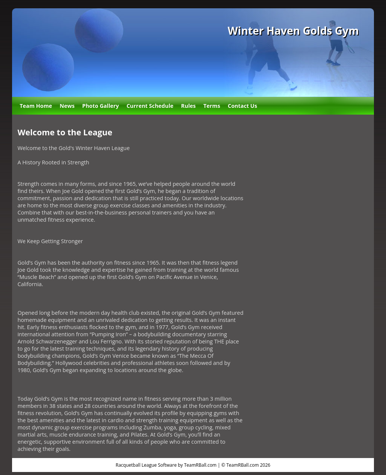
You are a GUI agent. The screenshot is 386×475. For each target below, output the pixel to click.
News (67, 105)
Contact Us (242, 105)
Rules (188, 105)
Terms (211, 105)
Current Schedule (150, 105)
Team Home (36, 105)
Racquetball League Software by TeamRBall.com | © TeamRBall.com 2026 (193, 465)
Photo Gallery (100, 105)
